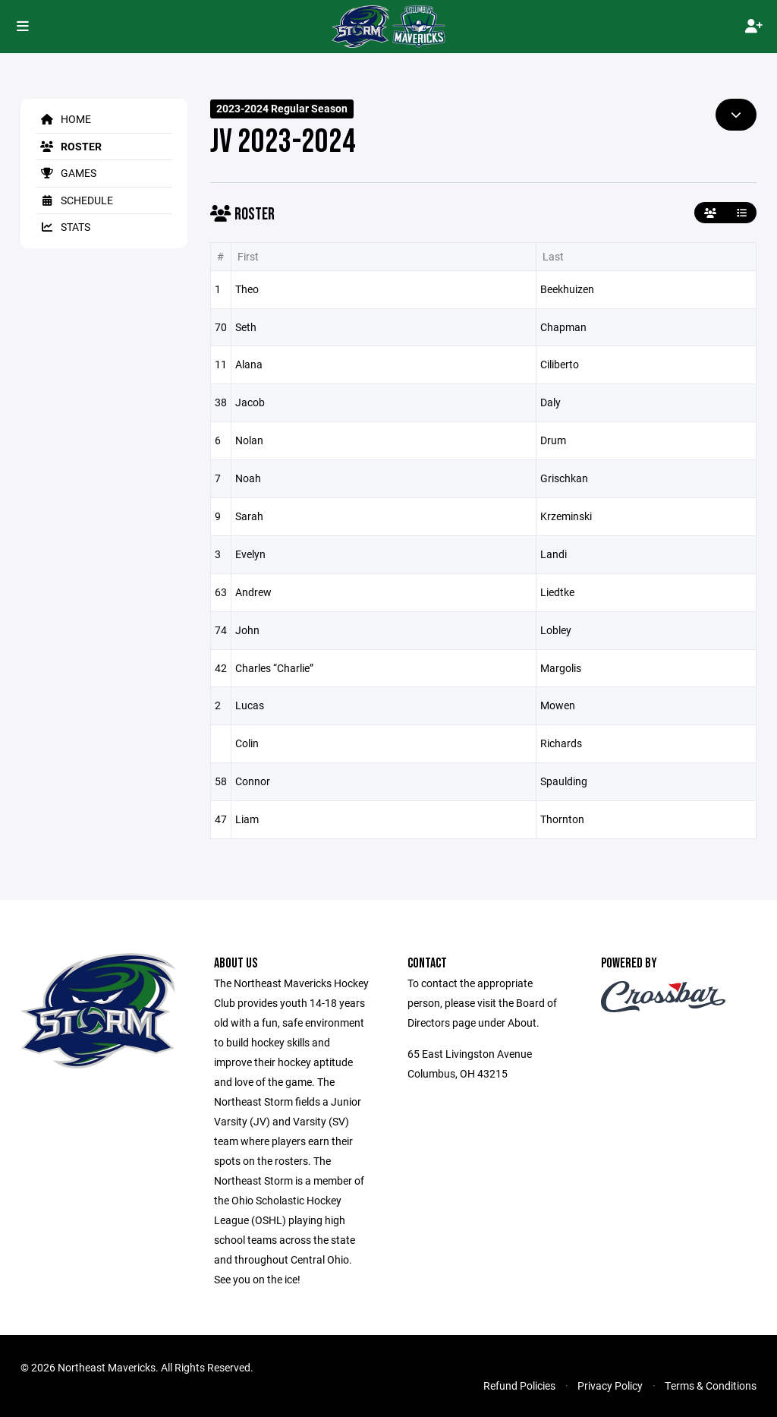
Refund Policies (519, 1385)
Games (66, 173)
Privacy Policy (610, 1385)
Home (63, 119)
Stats (63, 226)
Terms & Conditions (711, 1385)
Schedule (74, 200)
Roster (69, 146)
